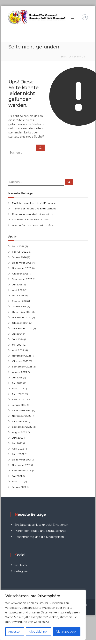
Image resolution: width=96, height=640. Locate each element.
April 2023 (18, 388)
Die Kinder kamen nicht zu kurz (30, 219)
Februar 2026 (20, 251)
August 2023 (19, 372)
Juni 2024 (18, 339)
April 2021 (17, 481)
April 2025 (18, 290)
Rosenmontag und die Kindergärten (33, 214)
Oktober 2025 (20, 273)
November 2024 (21, 317)
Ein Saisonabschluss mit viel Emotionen (34, 203)
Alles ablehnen (38, 631)
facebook (20, 565)
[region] (43, 615)
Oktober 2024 (20, 322)
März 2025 (18, 295)
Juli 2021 (17, 476)
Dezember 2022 (22, 410)
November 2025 (21, 268)
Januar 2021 (19, 486)
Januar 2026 (19, 257)
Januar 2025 (19, 306)
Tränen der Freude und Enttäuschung (34, 208)
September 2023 (22, 366)
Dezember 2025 (21, 262)
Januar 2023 (19, 404)
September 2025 (22, 279)
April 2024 (18, 350)
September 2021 (22, 470)
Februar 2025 (20, 300)
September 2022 (22, 426)
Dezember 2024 (22, 311)
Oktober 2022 (20, 421)
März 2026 (18, 246)
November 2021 (21, 465)
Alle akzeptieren (67, 631)
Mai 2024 (17, 344)
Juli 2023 (17, 377)
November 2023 (21, 355)
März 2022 (18, 454)
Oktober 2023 (20, 361)
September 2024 (22, 328)
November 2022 (21, 415)
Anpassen (14, 631)
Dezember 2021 (21, 459)
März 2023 (18, 393)
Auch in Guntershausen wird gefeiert (33, 224)
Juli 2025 (17, 284)
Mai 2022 (17, 443)
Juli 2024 (17, 333)
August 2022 (19, 432)
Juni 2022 (17, 437)
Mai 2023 (17, 383)
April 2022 (18, 448)
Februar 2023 (20, 399)
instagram (21, 571)
